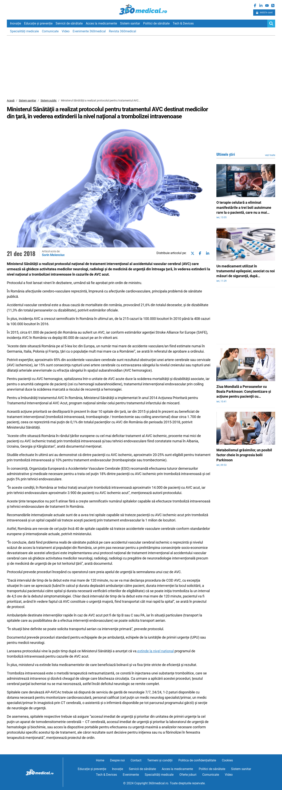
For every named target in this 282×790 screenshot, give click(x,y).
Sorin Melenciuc (53, 255)
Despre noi (117, 760)
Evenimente (131, 774)
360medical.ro (141, 9)
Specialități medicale (24, 31)
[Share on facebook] (199, 253)
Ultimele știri (225, 154)
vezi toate (270, 155)
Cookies (227, 760)
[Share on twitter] (191, 253)
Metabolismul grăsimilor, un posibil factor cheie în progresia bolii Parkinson (244, 455)
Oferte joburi (187, 774)
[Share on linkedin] (207, 253)
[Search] (271, 23)
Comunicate (50, 31)
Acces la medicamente (101, 23)
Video (66, 31)
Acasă (10, 100)
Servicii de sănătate (69, 23)
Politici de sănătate (156, 23)
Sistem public (49, 100)
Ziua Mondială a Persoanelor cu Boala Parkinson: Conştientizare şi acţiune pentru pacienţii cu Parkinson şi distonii (243, 392)
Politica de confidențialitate (197, 760)
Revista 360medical (122, 31)
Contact (136, 760)
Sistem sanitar (130, 23)
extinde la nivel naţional (155, 651)
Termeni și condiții (160, 760)
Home (100, 760)
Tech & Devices (183, 23)
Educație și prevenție (38, 23)
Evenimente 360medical (89, 31)
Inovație (15, 23)
